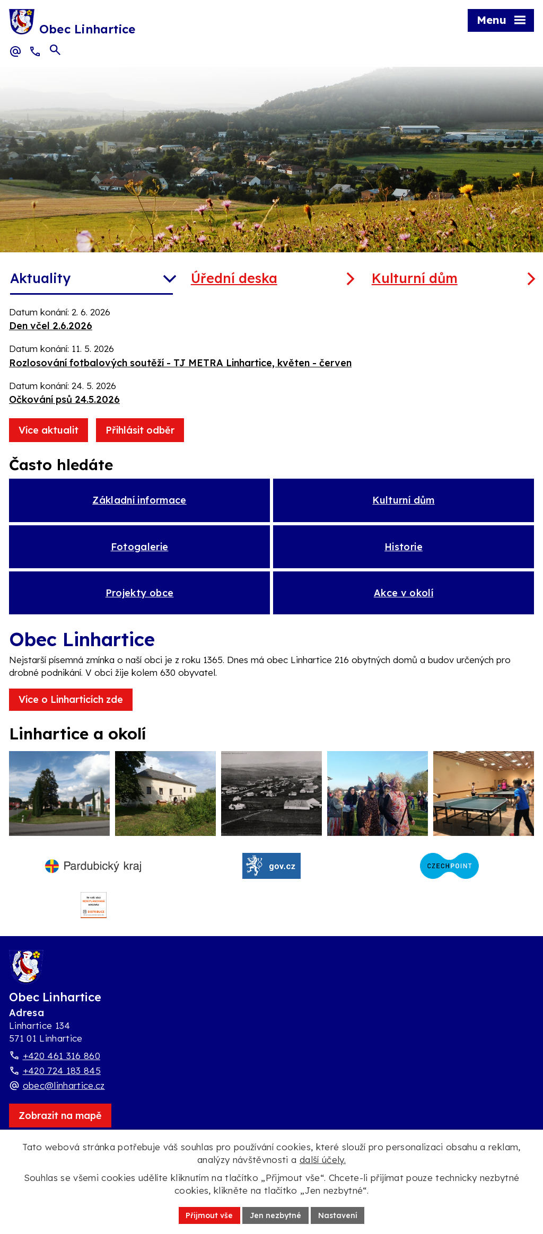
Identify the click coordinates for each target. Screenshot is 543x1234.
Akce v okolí (403, 598)
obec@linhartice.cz (64, 1097)
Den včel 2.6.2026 (50, 326)
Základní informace (139, 501)
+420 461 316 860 (61, 1067)
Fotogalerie (140, 549)
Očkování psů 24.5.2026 (64, 399)
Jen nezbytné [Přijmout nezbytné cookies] (275, 1215)
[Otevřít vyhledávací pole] (55, 51)
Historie (403, 549)
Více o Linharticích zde (71, 705)
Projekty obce (140, 598)
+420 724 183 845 (62, 1082)
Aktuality (40, 278)
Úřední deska (234, 278)
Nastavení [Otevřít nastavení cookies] (337, 1215)
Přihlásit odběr (140, 430)
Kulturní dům (415, 278)
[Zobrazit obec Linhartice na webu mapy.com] (60, 1128)
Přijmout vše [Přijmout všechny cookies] (209, 1215)
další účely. (323, 1159)
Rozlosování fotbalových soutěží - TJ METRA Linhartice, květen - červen (180, 363)
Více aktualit (48, 430)
